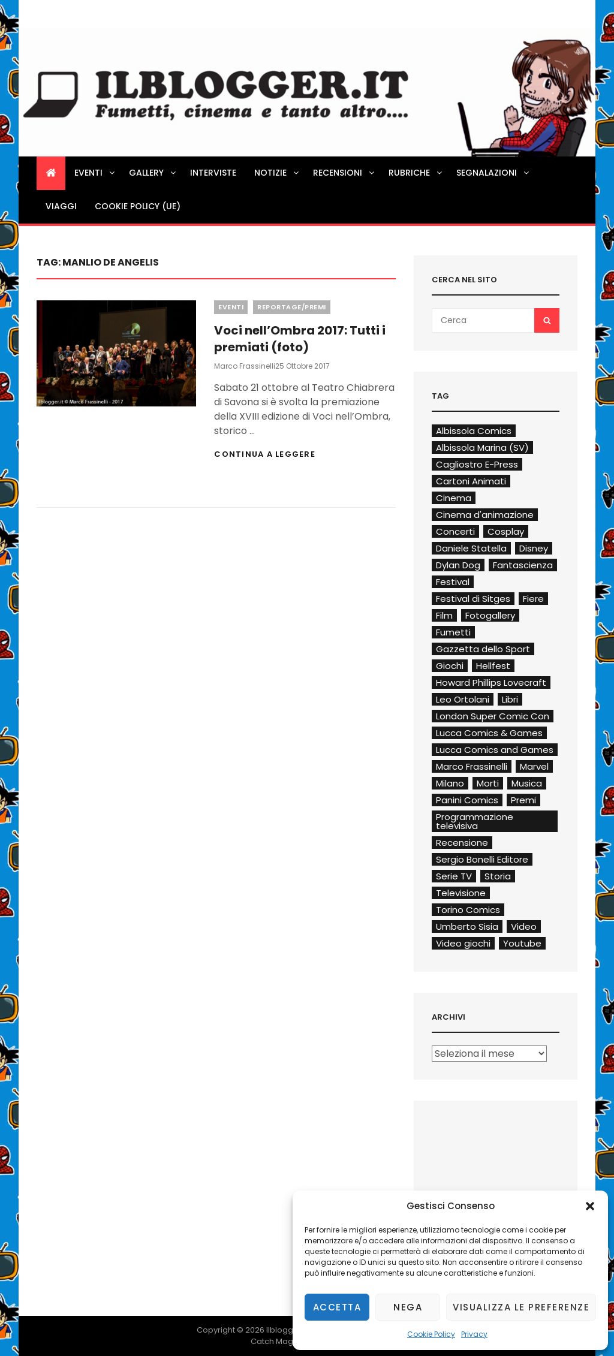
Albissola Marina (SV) (482, 447)
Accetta (337, 1307)
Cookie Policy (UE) (137, 206)
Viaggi (61, 206)
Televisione (461, 893)
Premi (523, 800)
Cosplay (505, 531)
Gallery (153, 173)
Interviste (213, 173)
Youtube (522, 943)
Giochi (449, 665)
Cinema (453, 498)
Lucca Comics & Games (489, 733)
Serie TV (454, 876)
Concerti (455, 531)
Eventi (95, 173)
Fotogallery (490, 615)
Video (524, 926)
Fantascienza (523, 565)
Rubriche (416, 173)
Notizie (277, 173)
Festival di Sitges (473, 598)
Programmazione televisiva (474, 821)
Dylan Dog (458, 565)
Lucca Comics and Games (494, 749)
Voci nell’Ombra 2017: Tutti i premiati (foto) (300, 338)
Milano (450, 783)
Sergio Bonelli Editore (482, 859)
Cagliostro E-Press (477, 464)
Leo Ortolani (462, 699)
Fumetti (453, 632)
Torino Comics (468, 909)
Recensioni (344, 173)
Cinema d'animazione (485, 514)
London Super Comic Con (492, 716)
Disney (533, 548)
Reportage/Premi (291, 307)
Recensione (462, 842)
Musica (526, 783)
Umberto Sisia (467, 926)
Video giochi (463, 943)
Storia (497, 876)
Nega (407, 1307)
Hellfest (493, 665)
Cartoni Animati (471, 481)
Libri (510, 699)
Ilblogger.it (287, 1330)
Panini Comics (467, 800)
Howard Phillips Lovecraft (491, 682)
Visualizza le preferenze (521, 1307)
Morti (488, 783)
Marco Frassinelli (244, 366)
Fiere (533, 598)
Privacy (474, 1334)
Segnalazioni (493, 173)
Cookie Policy (431, 1334)
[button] (590, 1206)
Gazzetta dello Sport (483, 649)
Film (444, 615)
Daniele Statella (471, 548)
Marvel (534, 766)
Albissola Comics (473, 430)
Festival (452, 581)
